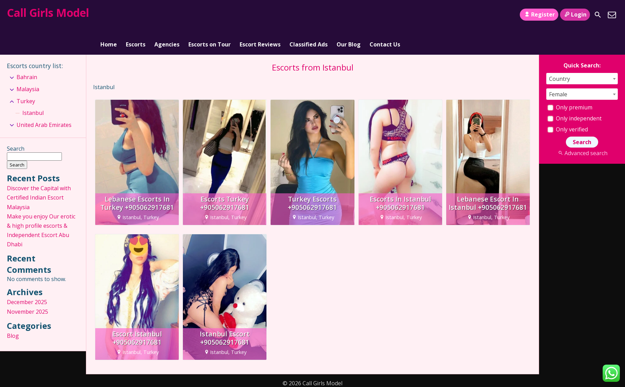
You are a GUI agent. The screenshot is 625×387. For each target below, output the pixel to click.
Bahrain (27, 52)
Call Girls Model (48, 12)
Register (539, 14)
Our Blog (349, 15)
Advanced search (582, 128)
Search (15, 124)
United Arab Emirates (44, 100)
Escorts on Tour (209, 15)
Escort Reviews (260, 15)
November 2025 (27, 286)
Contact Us (385, 15)
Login (574, 14)
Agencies (166, 15)
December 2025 (27, 277)
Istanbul (33, 88)
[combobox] (582, 53)
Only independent (574, 93)
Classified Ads (308, 15)
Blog (13, 310)
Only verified (567, 104)
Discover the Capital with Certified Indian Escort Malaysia (39, 173)
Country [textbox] (559, 53)
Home (108, 15)
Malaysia (28, 64)
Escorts (135, 15)
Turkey (26, 76)
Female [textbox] (558, 69)
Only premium (569, 82)
